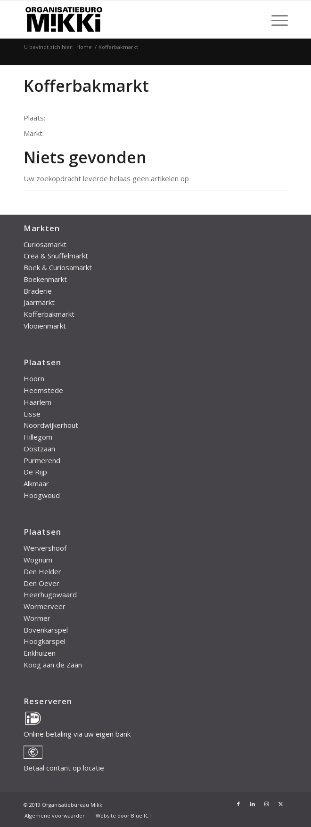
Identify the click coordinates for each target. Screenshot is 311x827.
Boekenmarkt (45, 279)
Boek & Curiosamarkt (58, 267)
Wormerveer (44, 606)
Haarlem (37, 402)
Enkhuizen (40, 653)
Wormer (37, 618)
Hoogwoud (42, 495)
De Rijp (35, 471)
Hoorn (34, 378)
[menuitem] (275, 19)
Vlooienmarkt (45, 325)
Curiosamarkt (45, 244)
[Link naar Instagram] (267, 804)
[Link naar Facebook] (238, 804)
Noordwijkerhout (51, 425)
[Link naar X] (281, 804)
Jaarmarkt (39, 302)
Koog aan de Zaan (53, 664)
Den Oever (41, 583)
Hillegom (38, 437)
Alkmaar (36, 483)
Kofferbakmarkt (49, 314)
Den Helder (42, 571)
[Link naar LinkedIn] (253, 804)
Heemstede (43, 390)
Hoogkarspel (44, 641)
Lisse (32, 413)
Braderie (38, 291)
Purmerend (42, 460)
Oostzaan (39, 448)
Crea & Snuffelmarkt (56, 255)
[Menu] (275, 19)
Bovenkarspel (46, 629)
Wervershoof (45, 548)
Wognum (38, 559)
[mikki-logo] (129, 19)
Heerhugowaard (50, 594)
